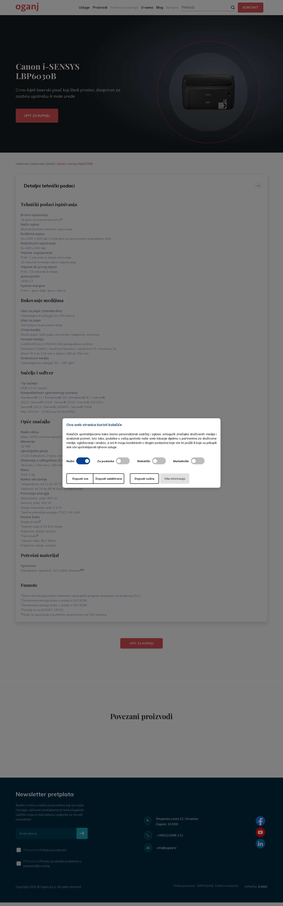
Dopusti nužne (157, 478)
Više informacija (194, 478)
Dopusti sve (82, 478)
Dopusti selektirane (119, 478)
